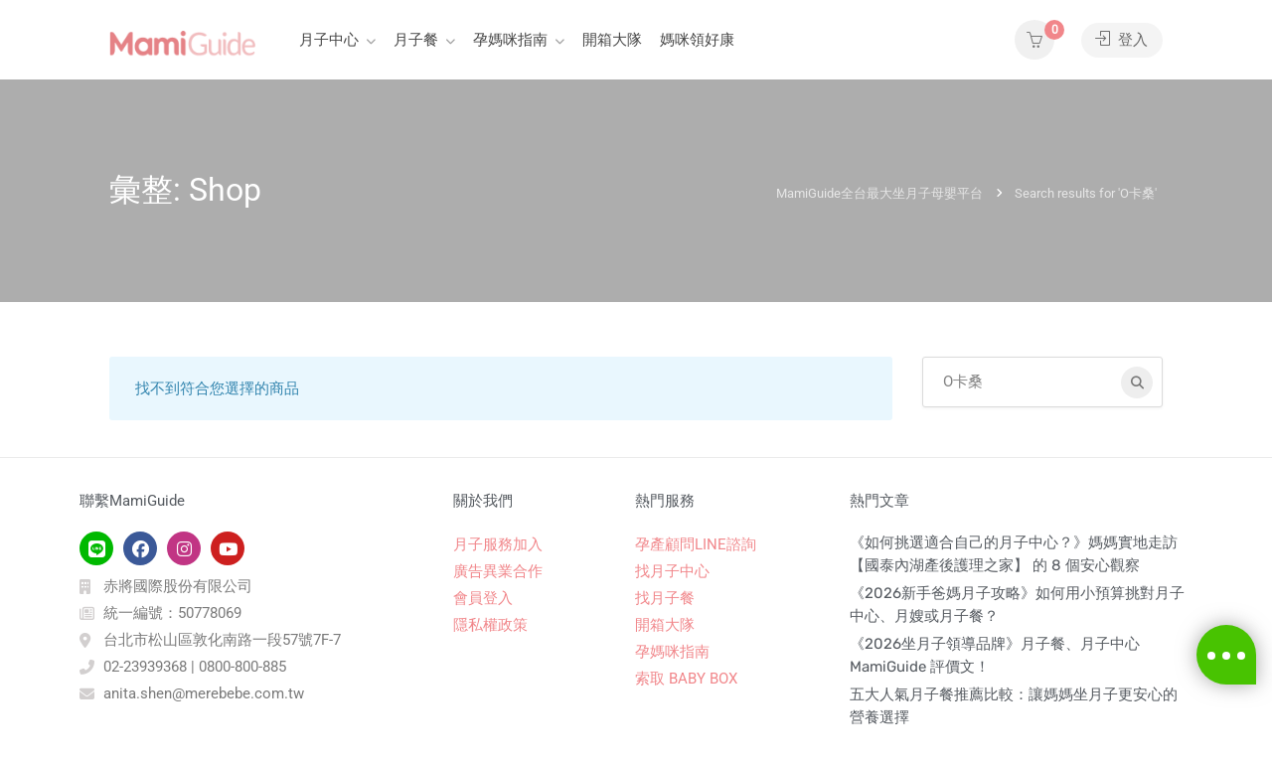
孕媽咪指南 (510, 40)
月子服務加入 (498, 544)
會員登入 (483, 598)
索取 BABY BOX (686, 679)
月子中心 (329, 40)
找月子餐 (665, 598)
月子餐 (416, 40)
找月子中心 (672, 571)
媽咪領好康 (697, 40)
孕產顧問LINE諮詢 (695, 544)
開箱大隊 (612, 40)
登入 (1121, 40)
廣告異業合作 (498, 571)
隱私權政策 (490, 625)
